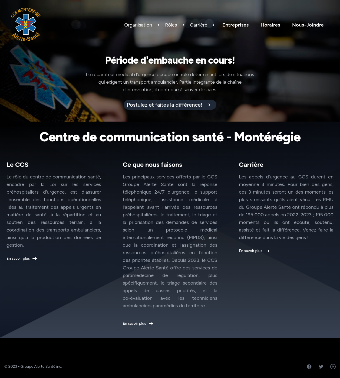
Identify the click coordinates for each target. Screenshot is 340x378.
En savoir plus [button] (21, 258)
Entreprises (235, 25)
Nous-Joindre (308, 25)
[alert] (170, 105)
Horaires (270, 25)
